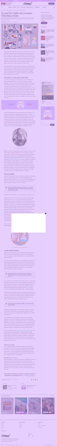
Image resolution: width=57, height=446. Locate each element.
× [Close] (45, 213)
